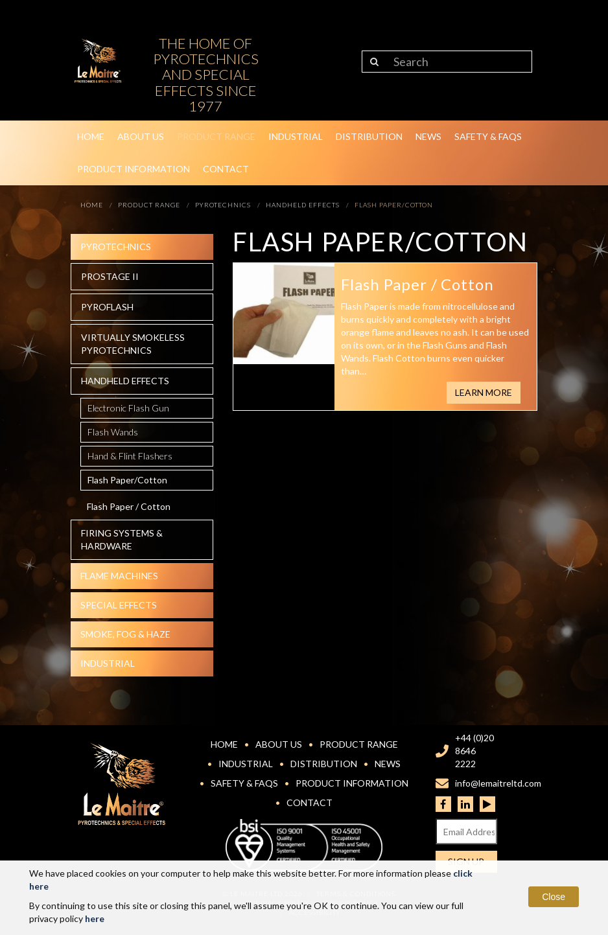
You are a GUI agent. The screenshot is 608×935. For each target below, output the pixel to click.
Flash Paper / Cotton (128, 506)
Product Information (133, 168)
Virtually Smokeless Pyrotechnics (133, 344)
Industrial (295, 136)
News (428, 136)
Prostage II (110, 276)
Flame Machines (119, 575)
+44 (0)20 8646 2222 (474, 750)
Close (553, 897)
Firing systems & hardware (122, 539)
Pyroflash (107, 306)
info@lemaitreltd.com (498, 783)
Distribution (369, 136)
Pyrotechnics (115, 246)
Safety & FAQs (488, 136)
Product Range (216, 136)
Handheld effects (125, 380)
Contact (226, 168)
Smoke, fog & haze (125, 634)
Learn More (483, 392)
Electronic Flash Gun (128, 407)
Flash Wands (113, 431)
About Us (140, 136)
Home (90, 136)
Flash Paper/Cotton (127, 479)
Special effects (118, 604)
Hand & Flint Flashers (130, 455)
